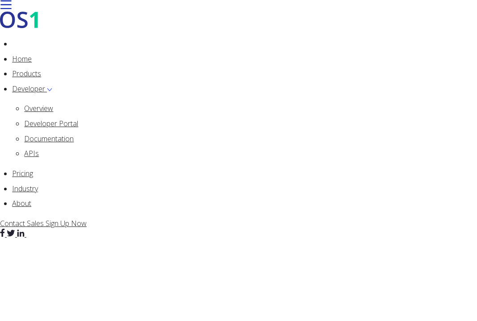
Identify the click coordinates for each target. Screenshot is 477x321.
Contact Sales (23, 223)
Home (22, 59)
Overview (38, 108)
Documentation (49, 139)
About (21, 203)
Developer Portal (51, 123)
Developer (32, 89)
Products (26, 73)
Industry (25, 188)
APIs (31, 153)
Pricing (22, 173)
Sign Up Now (66, 223)
